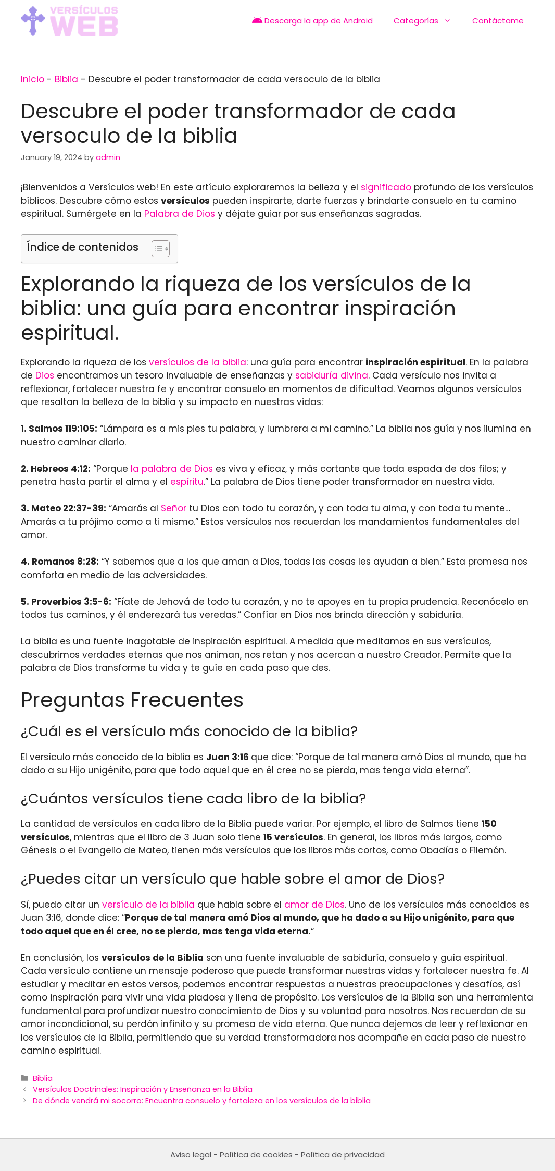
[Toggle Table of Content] (155, 249)
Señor (173, 508)
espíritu (187, 481)
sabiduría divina (331, 375)
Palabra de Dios (179, 214)
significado (386, 187)
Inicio (32, 79)
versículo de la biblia (148, 904)
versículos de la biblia (197, 362)
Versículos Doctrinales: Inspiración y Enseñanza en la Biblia (143, 1089)
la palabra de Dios (172, 468)
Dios (44, 375)
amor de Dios (314, 904)
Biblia (66, 79)
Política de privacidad (343, 1154)
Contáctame (498, 20)
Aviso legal (190, 1154)
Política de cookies (256, 1154)
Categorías (428, 21)
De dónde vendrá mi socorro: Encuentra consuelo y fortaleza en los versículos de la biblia (202, 1100)
